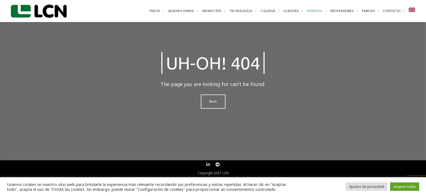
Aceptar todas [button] (404, 186)
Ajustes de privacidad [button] (366, 186)
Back (213, 101)
